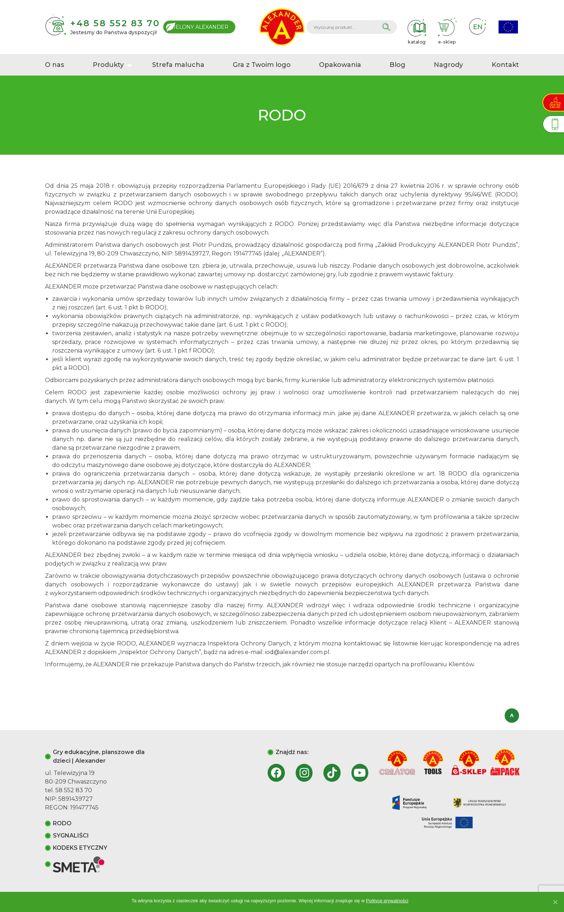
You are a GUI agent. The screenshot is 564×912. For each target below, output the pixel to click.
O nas (54, 65)
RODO (62, 823)
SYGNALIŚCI (71, 835)
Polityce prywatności (387, 900)
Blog (397, 65)
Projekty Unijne (508, 27)
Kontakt (505, 65)
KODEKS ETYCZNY (80, 847)
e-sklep (447, 27)
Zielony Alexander (199, 27)
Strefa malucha (178, 65)
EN (477, 27)
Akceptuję (422, 900)
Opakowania (340, 65)
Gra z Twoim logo (262, 65)
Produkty (108, 65)
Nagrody (448, 65)
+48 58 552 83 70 (115, 23)
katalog (416, 27)
